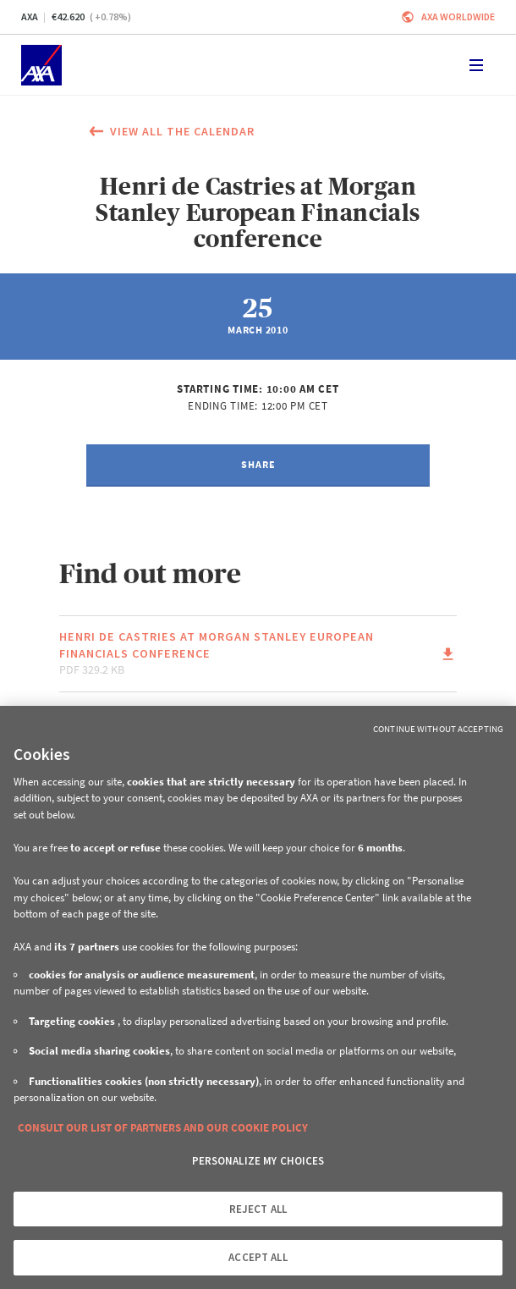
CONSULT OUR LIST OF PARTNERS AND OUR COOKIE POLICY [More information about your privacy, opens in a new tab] (163, 1128)
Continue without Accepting (438, 729)
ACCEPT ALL (257, 1257)
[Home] (41, 65)
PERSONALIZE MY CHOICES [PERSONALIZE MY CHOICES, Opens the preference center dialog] (258, 1161)
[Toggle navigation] (476, 65)
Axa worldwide (458, 16)
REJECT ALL (258, 1209)
